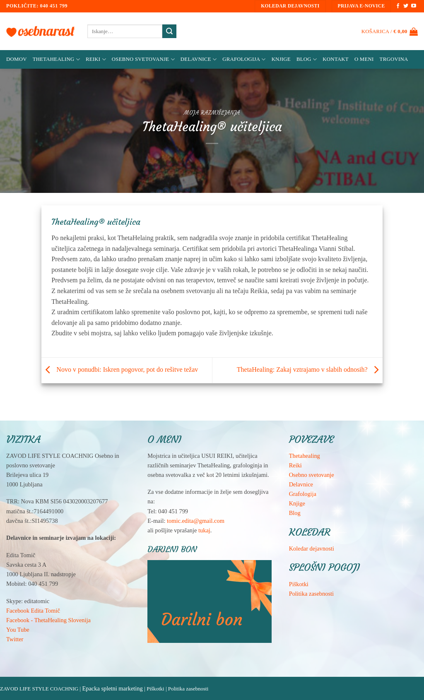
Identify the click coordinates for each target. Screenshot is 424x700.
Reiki (96, 59)
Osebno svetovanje (143, 59)
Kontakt (336, 59)
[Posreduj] (169, 31)
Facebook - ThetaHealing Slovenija (48, 620)
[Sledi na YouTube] (413, 6)
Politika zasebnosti (311, 593)
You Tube (17, 629)
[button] (389, 31)
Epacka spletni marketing (112, 688)
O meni (364, 59)
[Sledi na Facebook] (397, 6)
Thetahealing (304, 455)
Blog (306, 59)
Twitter (14, 639)
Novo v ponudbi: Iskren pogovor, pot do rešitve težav (119, 369)
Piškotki (298, 584)
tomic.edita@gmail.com (195, 520)
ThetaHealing (56, 59)
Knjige (281, 59)
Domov (16, 59)
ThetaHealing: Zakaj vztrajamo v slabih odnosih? (310, 369)
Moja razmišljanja (212, 112)
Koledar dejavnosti (311, 548)
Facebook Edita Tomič (33, 610)
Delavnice (199, 59)
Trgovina (394, 59)
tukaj (204, 530)
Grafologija (243, 59)
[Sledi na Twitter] (405, 6)
